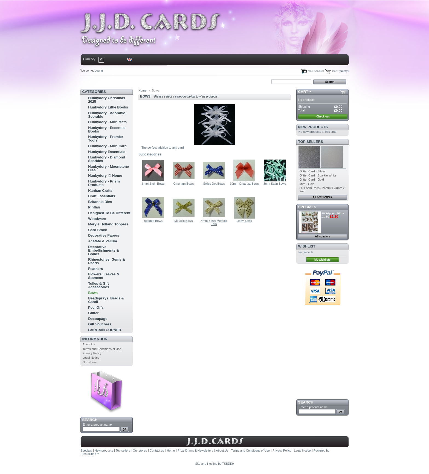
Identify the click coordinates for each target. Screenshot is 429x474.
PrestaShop (88, 453)
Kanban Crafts (100, 191)
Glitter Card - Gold (312, 179)
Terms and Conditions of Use (102, 349)
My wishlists (322, 259)
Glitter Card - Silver (312, 171)
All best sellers (322, 197)
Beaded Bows (153, 220)
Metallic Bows (183, 220)
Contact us (157, 450)
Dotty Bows (244, 220)
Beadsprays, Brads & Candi (106, 300)
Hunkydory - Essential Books (107, 129)
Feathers (95, 269)
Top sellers (310, 142)
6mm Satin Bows (153, 183)
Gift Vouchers (99, 324)
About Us (89, 344)
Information (95, 339)
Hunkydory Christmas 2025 (106, 100)
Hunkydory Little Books (108, 107)
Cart (303, 92)
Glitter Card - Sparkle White (318, 175)
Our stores (90, 362)
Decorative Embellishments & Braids (103, 250)
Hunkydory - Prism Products (104, 183)
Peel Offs (95, 307)
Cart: (335, 70)
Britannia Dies (100, 202)
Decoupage (97, 319)
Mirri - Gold (307, 184)
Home (89, 81)
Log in (99, 70)
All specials (322, 236)
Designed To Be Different (109, 213)
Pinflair (94, 207)
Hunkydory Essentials (106, 152)
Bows (93, 293)
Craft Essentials (101, 196)
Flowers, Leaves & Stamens (103, 276)
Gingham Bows (183, 183)
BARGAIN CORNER (104, 330)
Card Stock (97, 230)
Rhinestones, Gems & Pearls (106, 261)
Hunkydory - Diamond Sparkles (106, 159)
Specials (307, 207)
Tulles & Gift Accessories (98, 285)
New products (313, 127)
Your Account (316, 70)
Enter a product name (97, 424)
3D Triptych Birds (332, 213)
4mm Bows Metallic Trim (214, 222)
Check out (322, 116)
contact (107, 81)
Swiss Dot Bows (214, 183)
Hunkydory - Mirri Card (107, 146)
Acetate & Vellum (102, 241)
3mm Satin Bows (274, 183)
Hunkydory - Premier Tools (105, 138)
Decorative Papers (103, 235)
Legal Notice (91, 357)
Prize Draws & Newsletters (195, 450)
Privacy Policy (92, 353)
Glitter (93, 313)
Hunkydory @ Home (105, 175)
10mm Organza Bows (244, 183)
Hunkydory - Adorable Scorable (106, 115)
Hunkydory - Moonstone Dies (108, 168)
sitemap (125, 81)
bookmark (143, 81)
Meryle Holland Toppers (108, 224)
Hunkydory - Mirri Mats (107, 122)
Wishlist (306, 246)
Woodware (97, 219)
